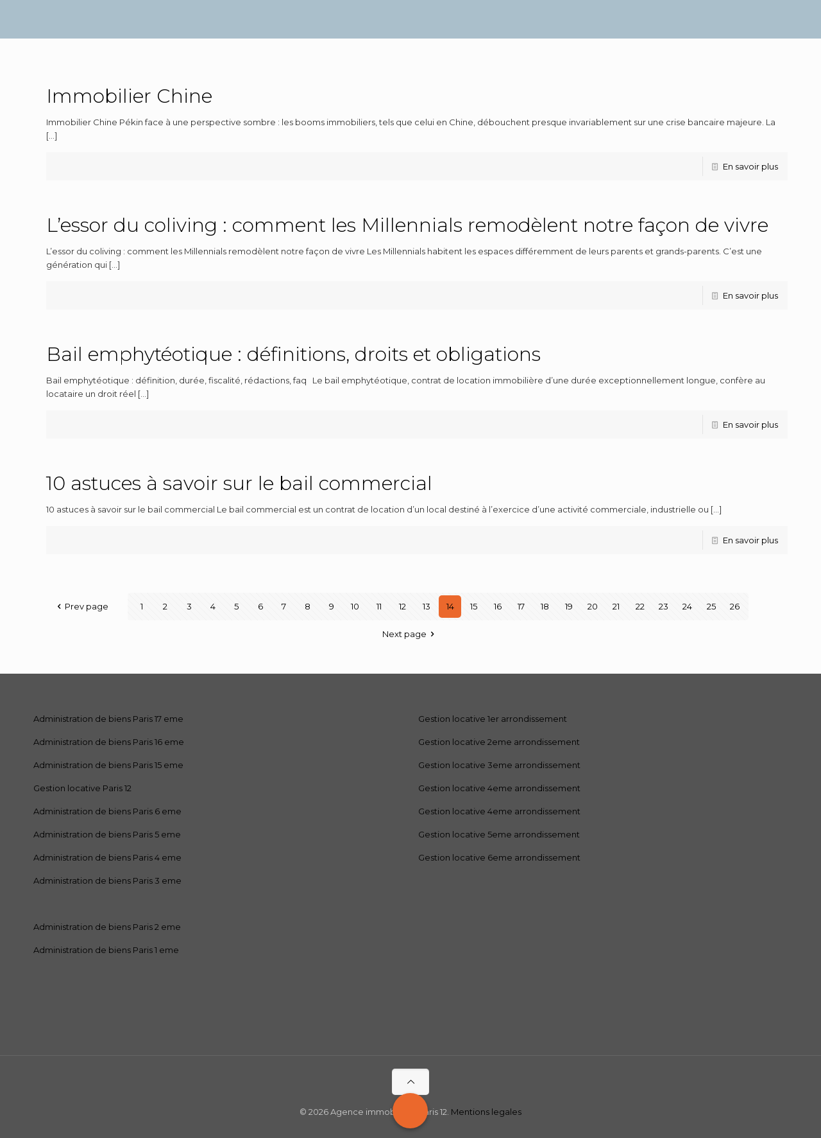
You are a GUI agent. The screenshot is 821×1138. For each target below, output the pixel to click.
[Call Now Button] (410, 1110)
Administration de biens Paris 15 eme (108, 765)
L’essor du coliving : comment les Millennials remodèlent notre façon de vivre (407, 225)
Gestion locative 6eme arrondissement (499, 857)
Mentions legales (486, 1112)
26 (735, 606)
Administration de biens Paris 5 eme (107, 834)
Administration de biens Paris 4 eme (107, 857)
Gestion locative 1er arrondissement (492, 718)
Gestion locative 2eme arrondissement (499, 742)
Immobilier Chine (129, 96)
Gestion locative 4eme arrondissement (499, 788)
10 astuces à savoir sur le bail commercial (239, 483)
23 (663, 606)
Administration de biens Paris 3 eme (107, 880)
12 (402, 606)
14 (450, 606)
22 (640, 606)
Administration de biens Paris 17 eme (108, 718)
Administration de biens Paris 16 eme (108, 742)
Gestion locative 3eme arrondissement (499, 765)
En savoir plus (750, 166)
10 (355, 606)
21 (616, 606)
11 (379, 606)
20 (593, 606)
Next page (410, 634)
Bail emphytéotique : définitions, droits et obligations (293, 354)
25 (711, 606)
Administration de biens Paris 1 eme (106, 950)
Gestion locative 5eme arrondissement (499, 834)
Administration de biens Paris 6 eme (107, 811)
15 (473, 606)
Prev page (80, 606)
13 (426, 606)
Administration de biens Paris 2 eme (107, 927)
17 (521, 606)
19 (569, 606)
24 (687, 606)
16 (498, 606)
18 (545, 606)
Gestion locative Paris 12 (82, 788)
